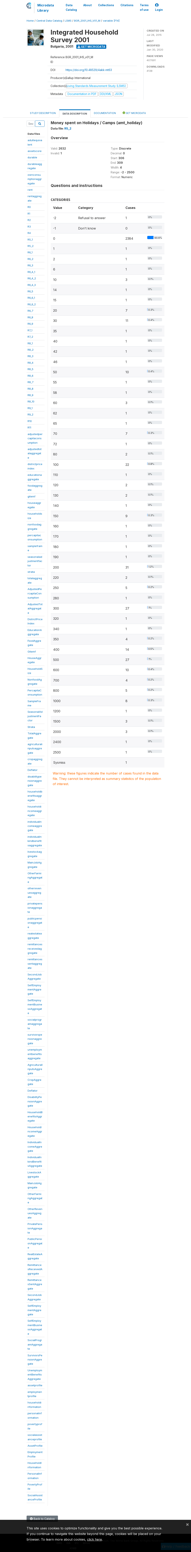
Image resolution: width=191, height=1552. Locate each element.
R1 (29, 213)
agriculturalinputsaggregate (35, 748)
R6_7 (30, 310)
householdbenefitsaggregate (35, 796)
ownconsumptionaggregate (35, 179)
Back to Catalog (42, 1518)
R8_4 (30, 362)
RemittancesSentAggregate (35, 1284)
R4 (29, 233)
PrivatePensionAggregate (35, 1228)
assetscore (35, 151)
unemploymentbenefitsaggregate (35, 1054)
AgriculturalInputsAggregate (35, 1069)
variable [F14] (111, 20)
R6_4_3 (32, 284)
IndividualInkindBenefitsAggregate (35, 1161)
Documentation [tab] (105, 113)
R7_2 (30, 336)
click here (94, 1539)
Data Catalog (71, 7)
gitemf (31, 496)
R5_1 (30, 239)
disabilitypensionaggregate (35, 781)
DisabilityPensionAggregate (35, 1101)
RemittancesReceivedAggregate (35, 1269)
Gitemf (32, 651)
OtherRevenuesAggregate (35, 1213)
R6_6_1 (31, 297)
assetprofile (35, 1385)
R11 (29, 427)
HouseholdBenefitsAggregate (35, 1116)
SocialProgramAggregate (35, 1344)
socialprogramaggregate (35, 1024)
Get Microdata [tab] (134, 113)
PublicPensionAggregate (35, 1243)
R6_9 (30, 323)
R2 (29, 220)
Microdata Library (45, 7)
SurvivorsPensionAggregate (35, 1359)
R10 (30, 421)
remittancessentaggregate (35, 963)
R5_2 (31, 246)
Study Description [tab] (43, 113)
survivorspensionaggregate (35, 1039)
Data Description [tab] (75, 113)
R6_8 (30, 317)
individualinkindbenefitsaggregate (35, 841)
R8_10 (31, 401)
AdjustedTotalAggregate (35, 608)
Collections (106, 5)
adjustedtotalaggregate (35, 453)
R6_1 (30, 252)
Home (30, 20)
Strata (31, 727)
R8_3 (30, 356)
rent (30, 189)
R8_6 (30, 375)
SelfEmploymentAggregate (34, 989)
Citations (126, 5)
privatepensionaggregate (35, 908)
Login (159, 7)
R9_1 (30, 408)
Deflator (33, 770)
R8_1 (30, 343)
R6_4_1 (31, 271)
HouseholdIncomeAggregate (35, 1131)
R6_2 (30, 258)
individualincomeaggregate (35, 826)
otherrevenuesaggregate (34, 892)
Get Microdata (91, 46)
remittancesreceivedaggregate (35, 948)
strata (31, 571)
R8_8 (30, 388)
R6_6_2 (32, 304)
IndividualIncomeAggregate (35, 1146)
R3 (29, 226)
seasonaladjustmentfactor (35, 561)
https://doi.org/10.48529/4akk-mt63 (89, 70)
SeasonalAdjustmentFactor (35, 716)
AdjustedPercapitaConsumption (35, 593)
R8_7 (31, 382)
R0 (29, 207)
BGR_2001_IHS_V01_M (87, 20)
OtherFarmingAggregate (35, 877)
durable (32, 157)
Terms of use (144, 7)
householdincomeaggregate (35, 811)
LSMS (68, 20)
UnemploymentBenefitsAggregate (35, 1374)
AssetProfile (35, 1445)
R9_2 (30, 414)
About (87, 5)
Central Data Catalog (49, 20)
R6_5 (30, 291)
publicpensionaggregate (35, 923)
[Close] (187, 1524)
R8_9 (30, 395)
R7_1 (30, 330)
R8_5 (30, 369)
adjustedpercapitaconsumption (35, 438)
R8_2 (31, 349)
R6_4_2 (32, 278)
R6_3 (30, 265)
